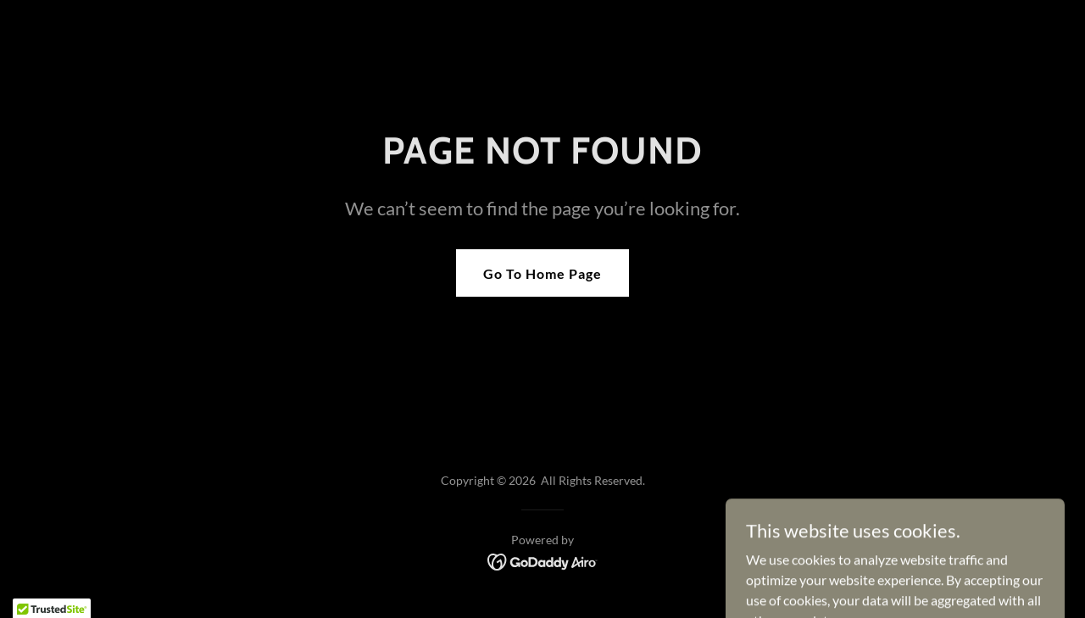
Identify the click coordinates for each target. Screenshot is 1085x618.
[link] (542, 560)
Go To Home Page (542, 273)
